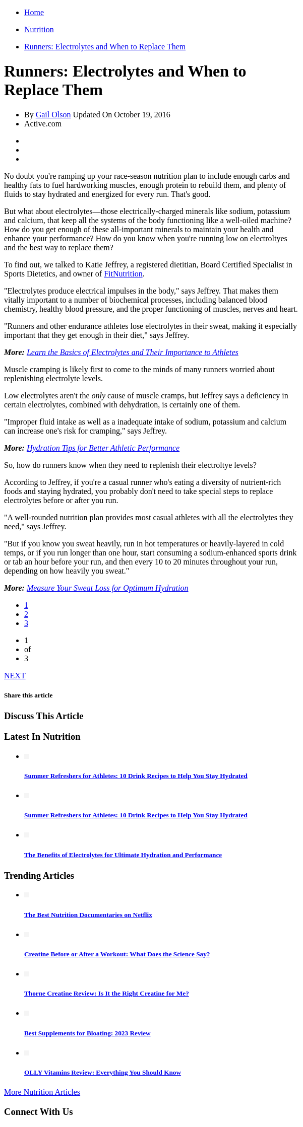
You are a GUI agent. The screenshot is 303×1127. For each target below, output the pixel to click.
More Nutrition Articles (42, 1092)
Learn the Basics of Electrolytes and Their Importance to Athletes (132, 352)
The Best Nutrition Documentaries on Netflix (88, 915)
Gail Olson (53, 114)
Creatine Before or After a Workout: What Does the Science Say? (117, 954)
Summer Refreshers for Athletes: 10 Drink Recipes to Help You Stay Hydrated (136, 776)
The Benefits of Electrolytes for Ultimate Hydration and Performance (123, 855)
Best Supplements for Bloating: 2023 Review (87, 1033)
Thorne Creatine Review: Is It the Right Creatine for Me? (106, 993)
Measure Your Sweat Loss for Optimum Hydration (108, 588)
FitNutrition (123, 273)
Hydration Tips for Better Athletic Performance (103, 448)
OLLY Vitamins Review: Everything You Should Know (102, 1072)
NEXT (15, 675)
